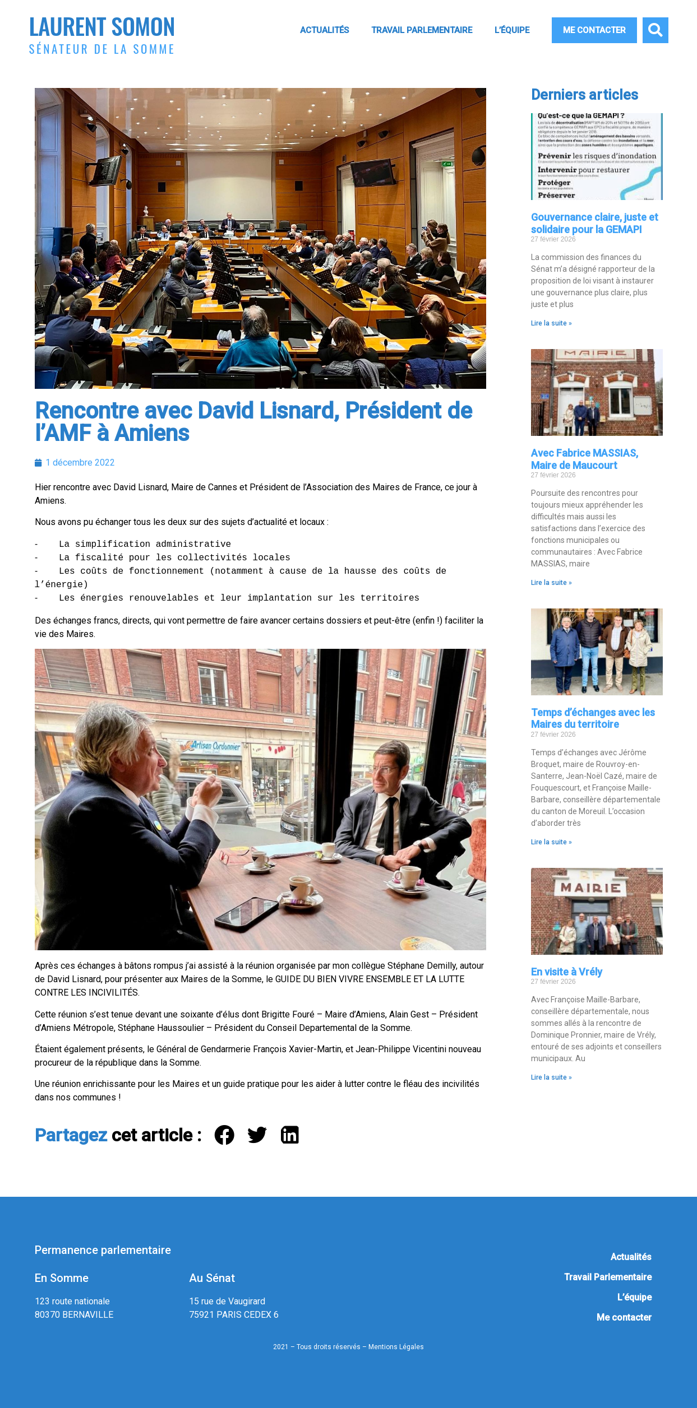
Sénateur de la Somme (102, 48)
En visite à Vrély (566, 972)
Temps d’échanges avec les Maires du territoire (593, 719)
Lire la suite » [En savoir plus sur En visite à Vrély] (551, 1077)
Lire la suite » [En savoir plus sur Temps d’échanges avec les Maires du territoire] (551, 842)
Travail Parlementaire (421, 30)
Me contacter (594, 30)
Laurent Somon (102, 25)
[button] (655, 30)
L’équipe (512, 30)
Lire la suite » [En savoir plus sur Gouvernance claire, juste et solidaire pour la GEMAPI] (551, 323)
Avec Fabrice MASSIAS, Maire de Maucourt (584, 459)
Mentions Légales (396, 1347)
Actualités (324, 30)
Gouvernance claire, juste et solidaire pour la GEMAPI (594, 223)
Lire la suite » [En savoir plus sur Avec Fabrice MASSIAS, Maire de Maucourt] (551, 583)
